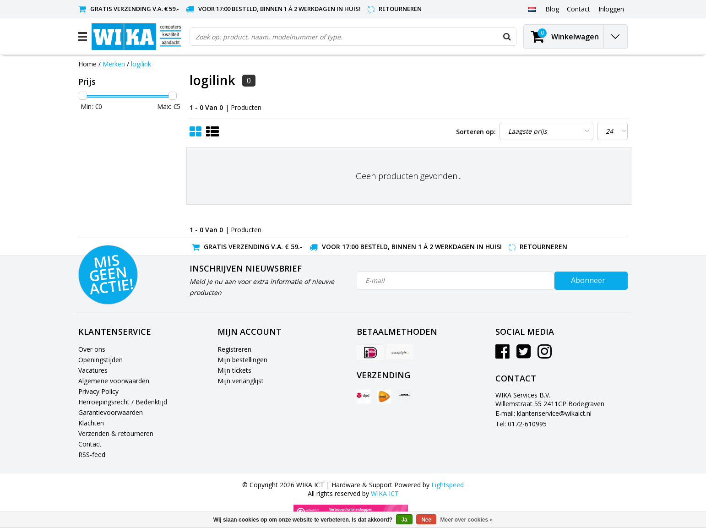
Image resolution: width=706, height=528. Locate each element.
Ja (404, 520)
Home (87, 64)
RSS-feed (91, 454)
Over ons (91, 349)
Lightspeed (447, 484)
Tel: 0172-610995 (521, 423)
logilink (141, 64)
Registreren (234, 349)
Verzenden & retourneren (115, 433)
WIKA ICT (385, 493)
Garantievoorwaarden (110, 412)
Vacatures (93, 370)
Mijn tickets (234, 370)
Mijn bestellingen (242, 359)
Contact (90, 444)
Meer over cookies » (466, 520)
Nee (426, 520)
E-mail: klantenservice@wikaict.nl (543, 413)
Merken (114, 64)
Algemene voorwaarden (113, 380)
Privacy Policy (98, 391)
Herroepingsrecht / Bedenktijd (122, 401)
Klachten (91, 423)
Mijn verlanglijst (240, 380)
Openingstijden (100, 359)
